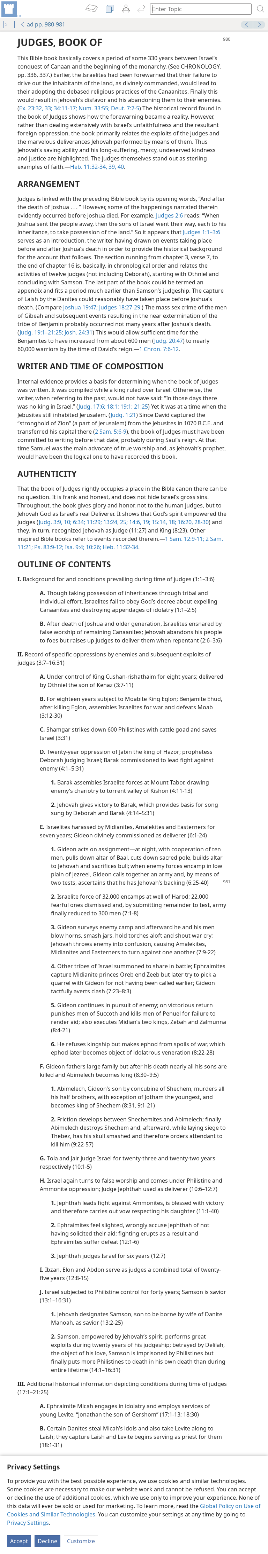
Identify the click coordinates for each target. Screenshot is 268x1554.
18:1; (112, 406)
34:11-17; (64, 108)
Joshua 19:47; (80, 307)
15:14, (158, 522)
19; (145, 522)
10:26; (92, 547)
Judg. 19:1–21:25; (41, 332)
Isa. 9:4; (74, 547)
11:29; (93, 522)
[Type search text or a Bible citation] (197, 9)
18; (171, 522)
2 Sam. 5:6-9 (110, 431)
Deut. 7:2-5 (124, 108)
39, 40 (115, 167)
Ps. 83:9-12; (48, 547)
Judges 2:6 (169, 215)
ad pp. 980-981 (42, 24)
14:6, (134, 522)
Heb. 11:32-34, (88, 167)
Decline (47, 1541)
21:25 (140, 406)
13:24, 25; (115, 522)
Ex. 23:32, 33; (35, 108)
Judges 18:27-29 (119, 307)
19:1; (126, 406)
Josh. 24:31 (77, 332)
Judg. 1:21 (123, 415)
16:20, (184, 522)
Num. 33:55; (93, 108)
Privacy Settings (28, 1523)
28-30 (201, 522)
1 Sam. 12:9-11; (184, 539)
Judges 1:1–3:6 (201, 232)
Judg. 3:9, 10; (55, 522)
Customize (81, 1541)
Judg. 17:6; (92, 406)
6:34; (78, 522)
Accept (19, 1541)
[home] (10, 9)
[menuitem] (10, 9)
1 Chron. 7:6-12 (159, 349)
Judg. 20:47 (168, 341)
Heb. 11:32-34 (119, 547)
